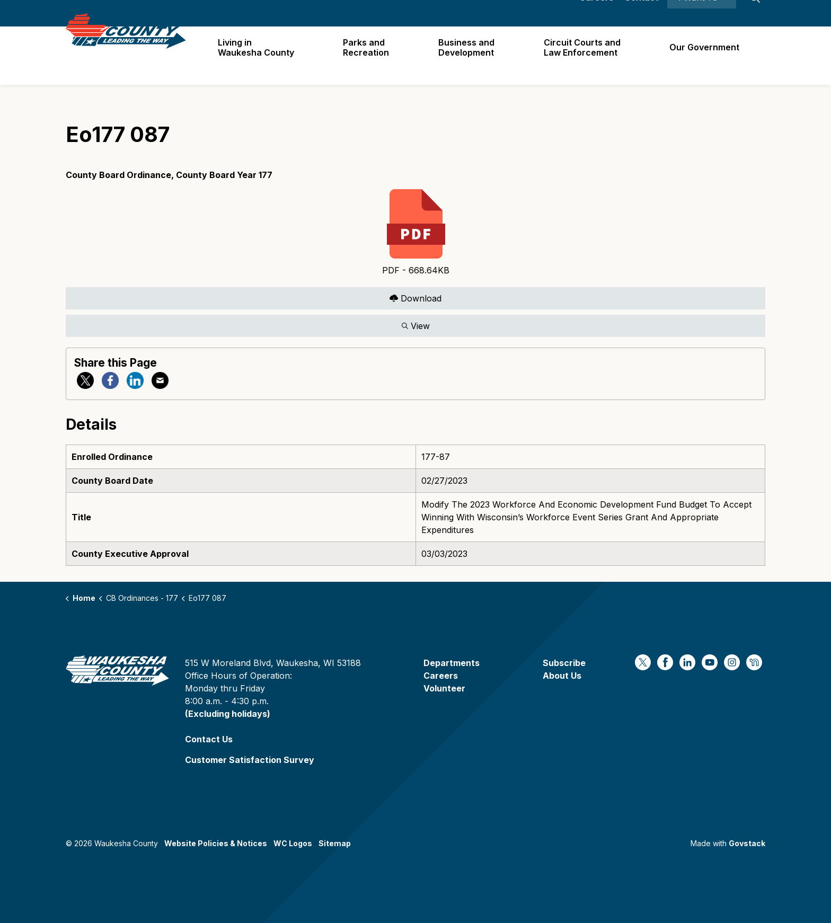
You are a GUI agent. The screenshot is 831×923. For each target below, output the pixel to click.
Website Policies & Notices (215, 843)
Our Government (705, 55)
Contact (641, 13)
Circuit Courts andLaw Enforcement (584, 55)
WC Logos (292, 843)
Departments (451, 663)
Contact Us (209, 739)
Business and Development (470, 55)
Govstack (747, 843)
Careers (596, 13)
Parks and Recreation (371, 55)
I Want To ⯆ (702, 13)
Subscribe (564, 663)
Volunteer (444, 688)
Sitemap (335, 843)
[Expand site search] (754, 13)
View (415, 325)
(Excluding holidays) (227, 713)
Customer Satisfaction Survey (249, 760)
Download (415, 298)
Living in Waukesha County (262, 55)
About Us (562, 675)
